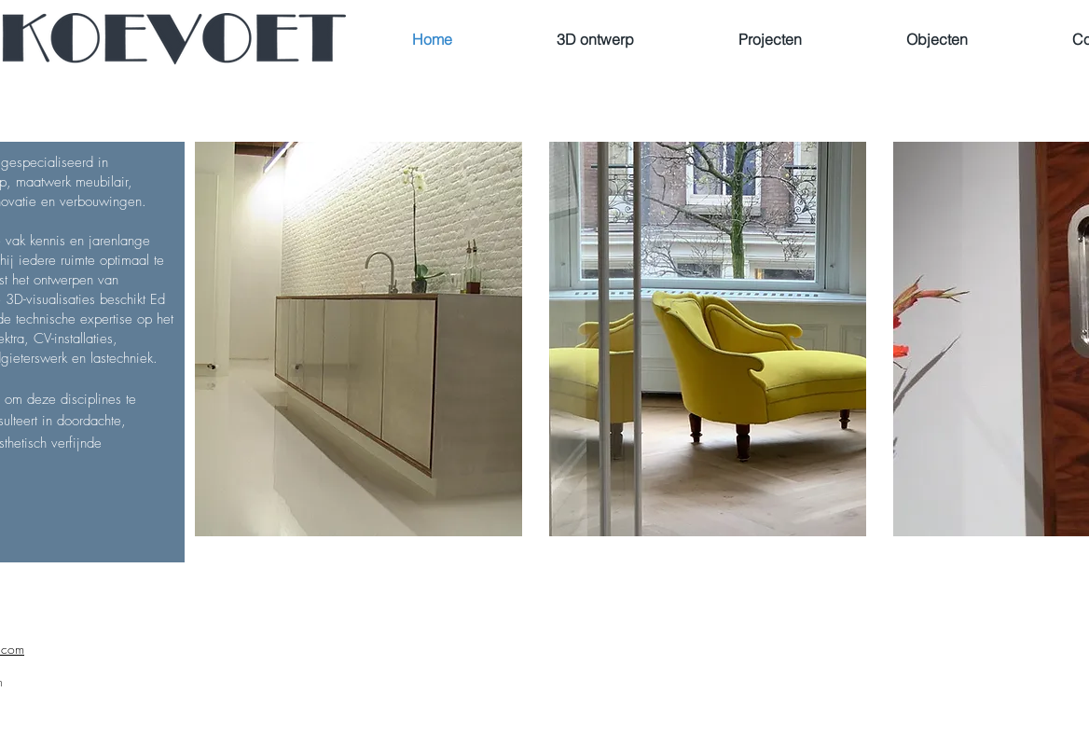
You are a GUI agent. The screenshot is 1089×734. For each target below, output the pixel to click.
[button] (707, 339)
